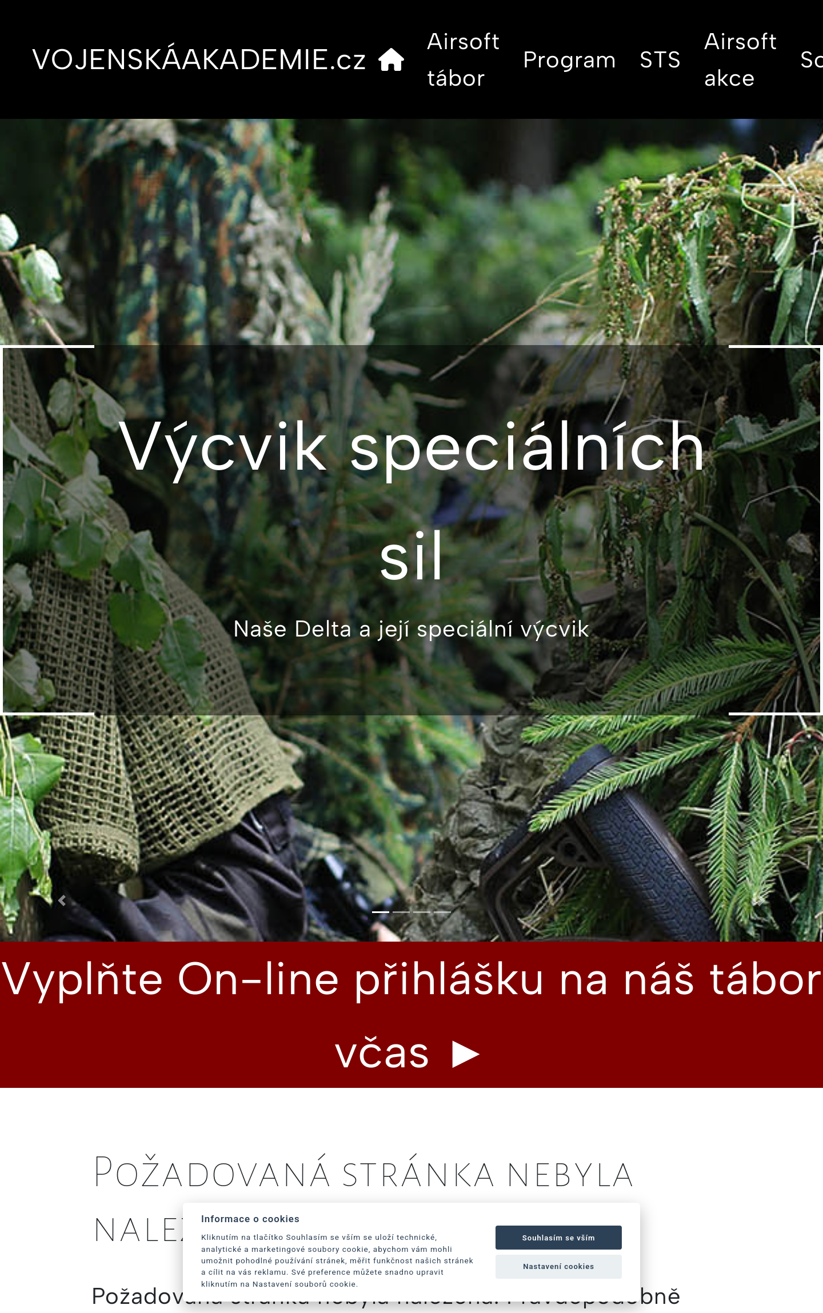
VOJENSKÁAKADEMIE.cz (199, 59)
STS (660, 59)
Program (570, 59)
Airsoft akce (740, 59)
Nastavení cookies (558, 1266)
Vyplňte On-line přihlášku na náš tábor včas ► (411, 1015)
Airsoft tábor (463, 59)
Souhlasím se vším (559, 1238)
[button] (61, 900)
